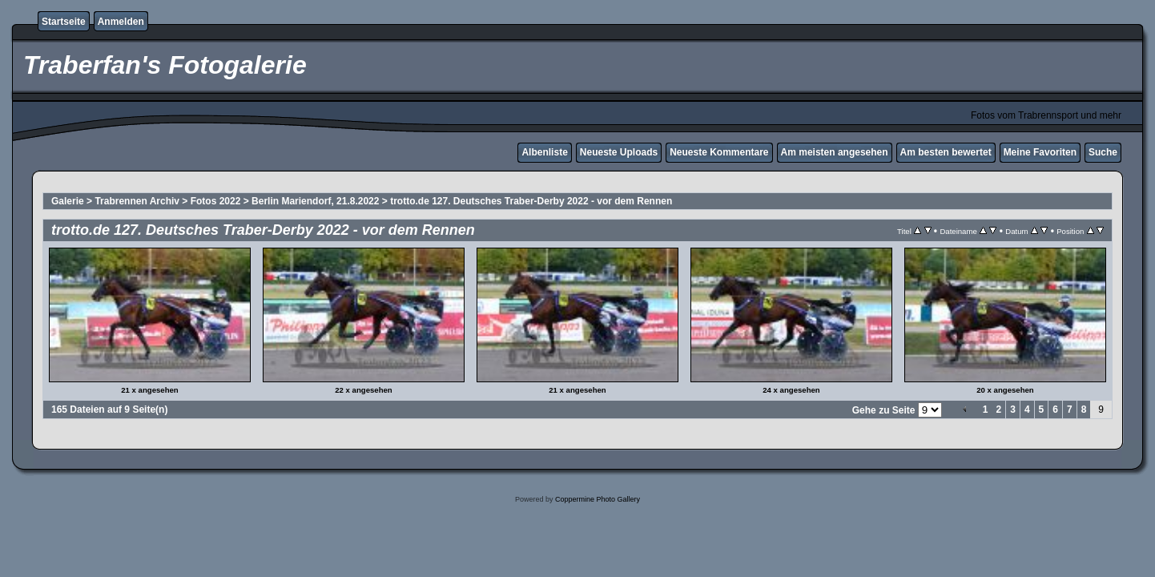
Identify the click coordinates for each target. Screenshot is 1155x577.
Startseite (64, 21)
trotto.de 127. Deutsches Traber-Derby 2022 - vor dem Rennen (531, 201)
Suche (1103, 152)
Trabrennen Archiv (137, 201)
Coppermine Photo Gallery (597, 499)
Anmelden (121, 21)
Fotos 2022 (216, 201)
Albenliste (544, 152)
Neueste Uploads (619, 152)
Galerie (67, 201)
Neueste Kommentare (719, 152)
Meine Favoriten (1040, 152)
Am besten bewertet (946, 152)
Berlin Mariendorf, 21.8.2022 (315, 201)
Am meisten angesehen (834, 152)
